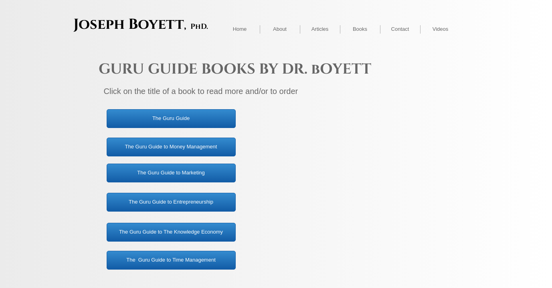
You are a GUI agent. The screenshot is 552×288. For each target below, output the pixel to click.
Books (360, 29)
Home (240, 29)
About (280, 29)
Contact (400, 29)
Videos (441, 29)
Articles (320, 29)
